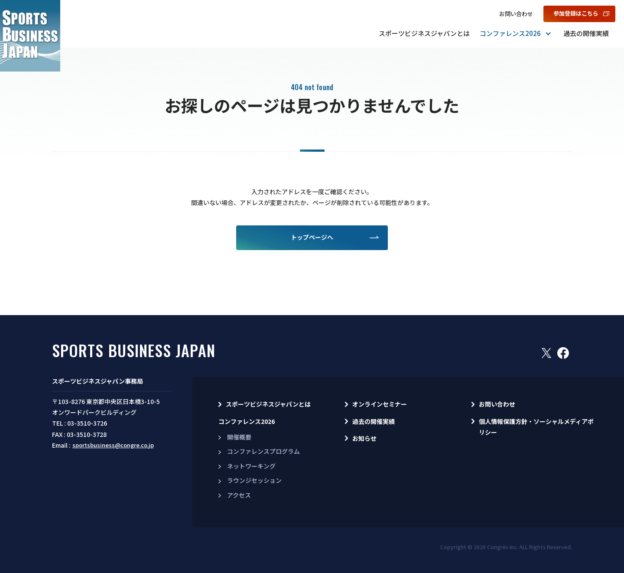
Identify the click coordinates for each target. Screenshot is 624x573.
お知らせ (364, 438)
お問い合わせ (516, 14)
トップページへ (312, 237)
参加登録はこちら (575, 13)
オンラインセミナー (379, 404)
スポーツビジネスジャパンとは (424, 33)
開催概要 (239, 437)
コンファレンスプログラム (263, 451)
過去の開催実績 (586, 33)
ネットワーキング (251, 466)
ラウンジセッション (254, 480)
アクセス (239, 495)
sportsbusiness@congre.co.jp (113, 445)
